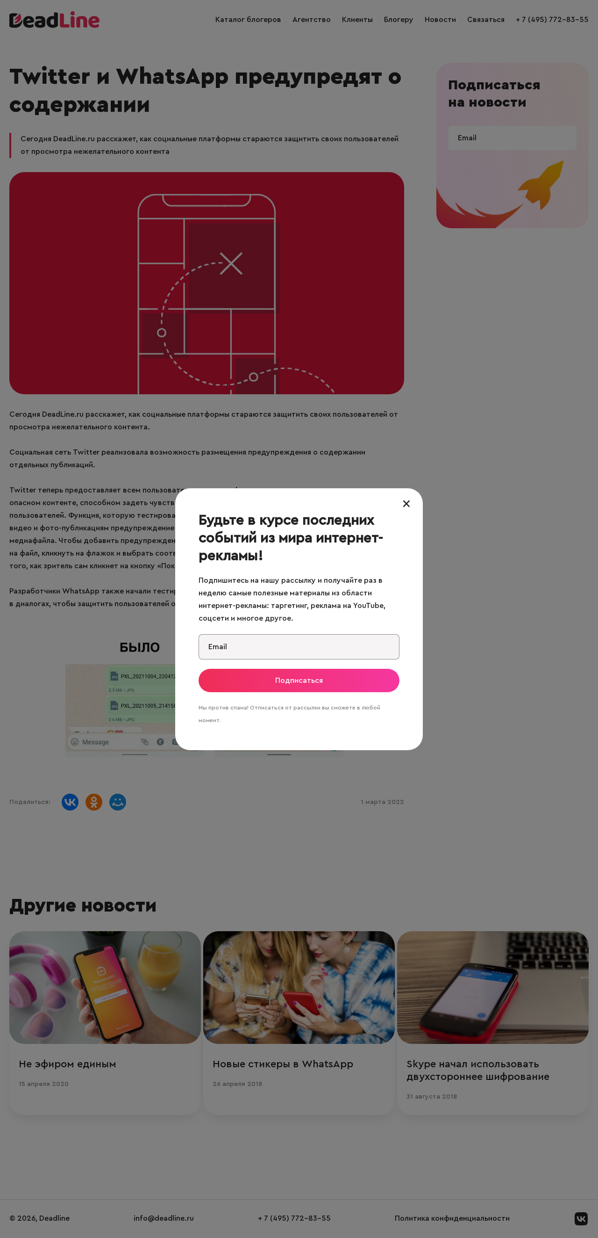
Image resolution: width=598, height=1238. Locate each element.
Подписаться (299, 680)
